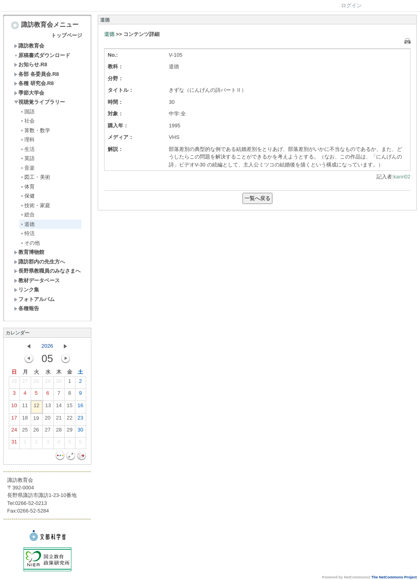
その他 (30, 243)
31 (14, 443)
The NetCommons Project (394, 577)
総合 (27, 215)
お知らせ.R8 (30, 64)
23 (80, 419)
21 (58, 419)
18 (25, 419)
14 (58, 407)
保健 (27, 196)
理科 (27, 140)
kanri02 (401, 177)
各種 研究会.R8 (34, 83)
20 (47, 419)
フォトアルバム (34, 299)
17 (14, 419)
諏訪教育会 (29, 46)
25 (25, 431)
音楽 (27, 168)
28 (36, 383)
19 (36, 420)
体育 (27, 187)
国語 (27, 112)
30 (58, 383)
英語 (27, 158)
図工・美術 (35, 177)
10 (14, 407)
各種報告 (26, 308)
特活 (27, 233)
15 (69, 407)
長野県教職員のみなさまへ (47, 271)
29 (47, 383)
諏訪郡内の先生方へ (39, 262)
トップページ (66, 35)
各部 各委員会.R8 (36, 74)
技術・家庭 (35, 205)
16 (80, 407)
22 (69, 419)
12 (36, 407)
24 (14, 431)
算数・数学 (35, 130)
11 (25, 407)
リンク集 (26, 290)
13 (48, 407)
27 (25, 383)
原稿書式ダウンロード (42, 55)
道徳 (27, 224)
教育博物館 (29, 252)
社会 (27, 121)
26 (14, 383)
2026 (47, 346)
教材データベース (37, 280)
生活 (27, 149)
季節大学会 (29, 93)
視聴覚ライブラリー (39, 102)
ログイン (351, 5)
